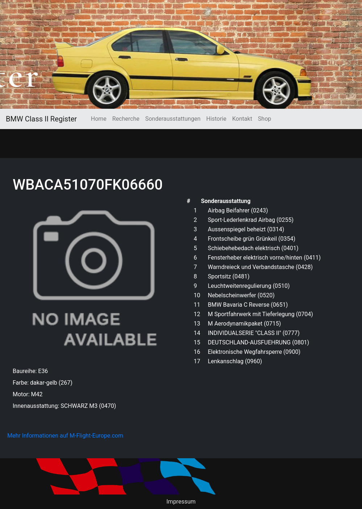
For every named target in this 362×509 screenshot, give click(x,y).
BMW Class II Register (41, 119)
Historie (216, 118)
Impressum (181, 501)
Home (99, 118)
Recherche (126, 118)
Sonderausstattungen (172, 118)
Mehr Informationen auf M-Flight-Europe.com (65, 435)
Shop (264, 118)
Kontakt (242, 118)
